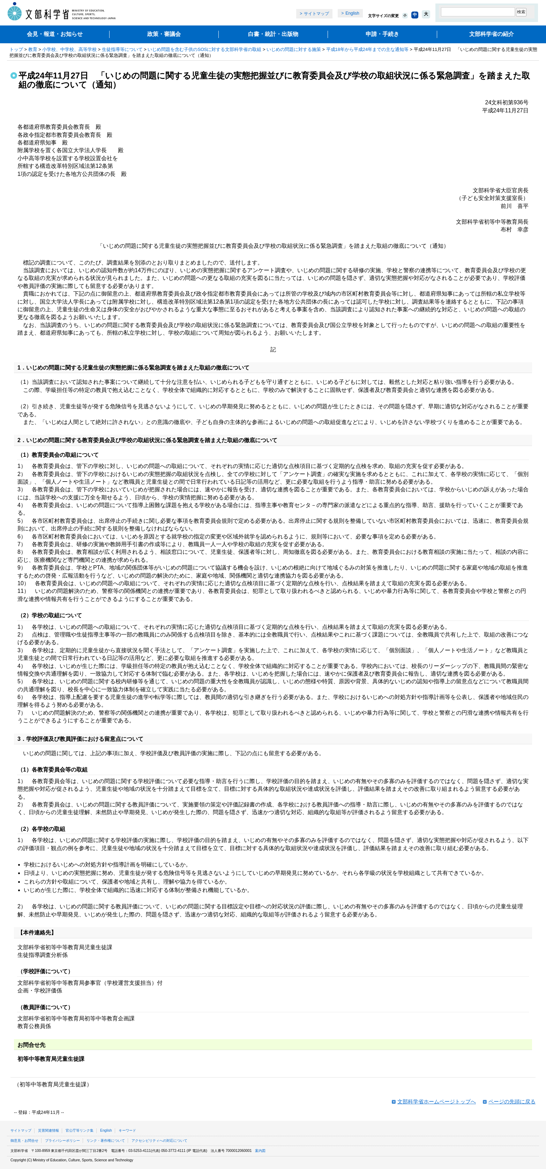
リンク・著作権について (106, 1140)
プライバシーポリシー (62, 1140)
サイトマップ (316, 13)
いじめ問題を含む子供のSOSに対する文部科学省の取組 (204, 49)
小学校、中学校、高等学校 (69, 49)
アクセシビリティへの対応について (159, 1140)
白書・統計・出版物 (273, 34)
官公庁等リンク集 (80, 1130)
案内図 (260, 1151)
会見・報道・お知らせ (55, 34)
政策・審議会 (164, 34)
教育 (32, 49)
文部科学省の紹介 (491, 34)
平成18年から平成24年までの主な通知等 (367, 49)
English (352, 13)
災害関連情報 (48, 1130)
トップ (16, 49)
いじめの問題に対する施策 (294, 49)
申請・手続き (382, 34)
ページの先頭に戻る (512, 1101)
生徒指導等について (122, 49)
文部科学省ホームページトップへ (436, 1101)
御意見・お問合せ (24, 1140)
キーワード (127, 1130)
